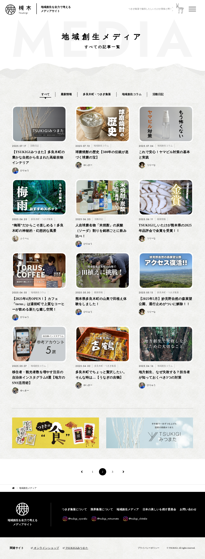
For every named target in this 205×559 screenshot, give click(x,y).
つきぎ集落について (74, 509)
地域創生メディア (128, 509)
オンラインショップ (45, 548)
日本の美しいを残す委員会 (159, 509)
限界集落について (102, 509)
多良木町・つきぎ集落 (97, 94)
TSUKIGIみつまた (75, 548)
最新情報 (66, 94)
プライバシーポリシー (148, 548)
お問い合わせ (188, 509)
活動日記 (158, 94)
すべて (45, 94)
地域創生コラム (131, 94)
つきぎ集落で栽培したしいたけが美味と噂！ (150, 9)
